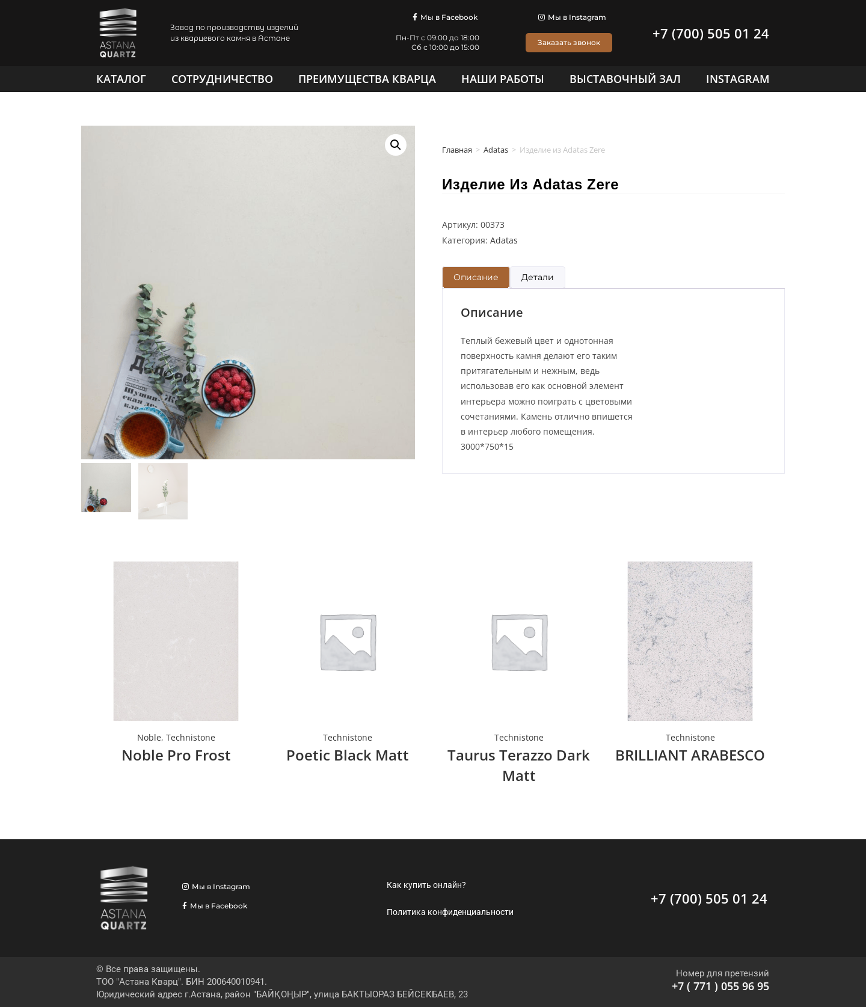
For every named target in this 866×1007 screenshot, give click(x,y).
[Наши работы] (502, 78)
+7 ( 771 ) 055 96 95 (720, 986)
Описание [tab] (476, 277)
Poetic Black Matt (347, 755)
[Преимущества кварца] (367, 78)
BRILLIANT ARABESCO (690, 755)
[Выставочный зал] (625, 78)
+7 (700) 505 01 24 (711, 33)
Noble (149, 737)
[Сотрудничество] (222, 78)
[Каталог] (121, 78)
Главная (457, 149)
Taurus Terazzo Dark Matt (518, 765)
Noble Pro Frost (176, 755)
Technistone (190, 737)
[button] (396, 145)
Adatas (496, 149)
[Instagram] (738, 78)
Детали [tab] (537, 277)
